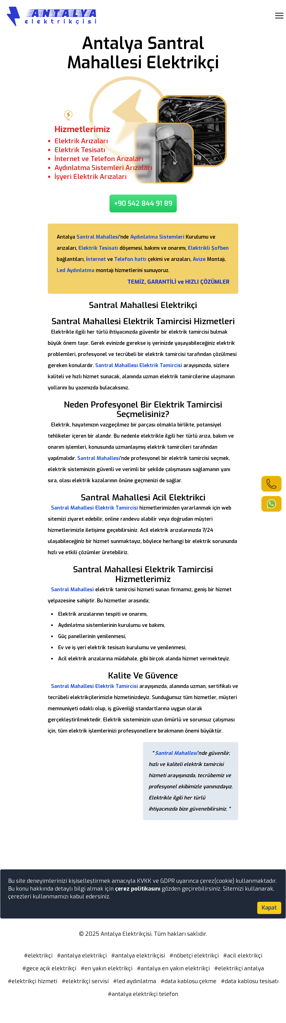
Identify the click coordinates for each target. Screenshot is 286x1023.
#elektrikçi (38, 955)
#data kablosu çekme (188, 981)
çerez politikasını (138, 889)
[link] (271, 483)
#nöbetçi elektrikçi (194, 955)
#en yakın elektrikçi (106, 968)
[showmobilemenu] (279, 15)
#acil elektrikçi (242, 955)
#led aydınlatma (134, 981)
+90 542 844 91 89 (143, 203)
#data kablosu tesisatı (249, 981)
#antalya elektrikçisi (138, 955)
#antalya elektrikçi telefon (143, 994)
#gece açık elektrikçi (49, 968)
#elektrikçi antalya (239, 968)
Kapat (269, 908)
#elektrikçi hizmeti (32, 981)
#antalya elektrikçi (82, 955)
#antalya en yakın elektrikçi (173, 968)
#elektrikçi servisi (85, 981)
